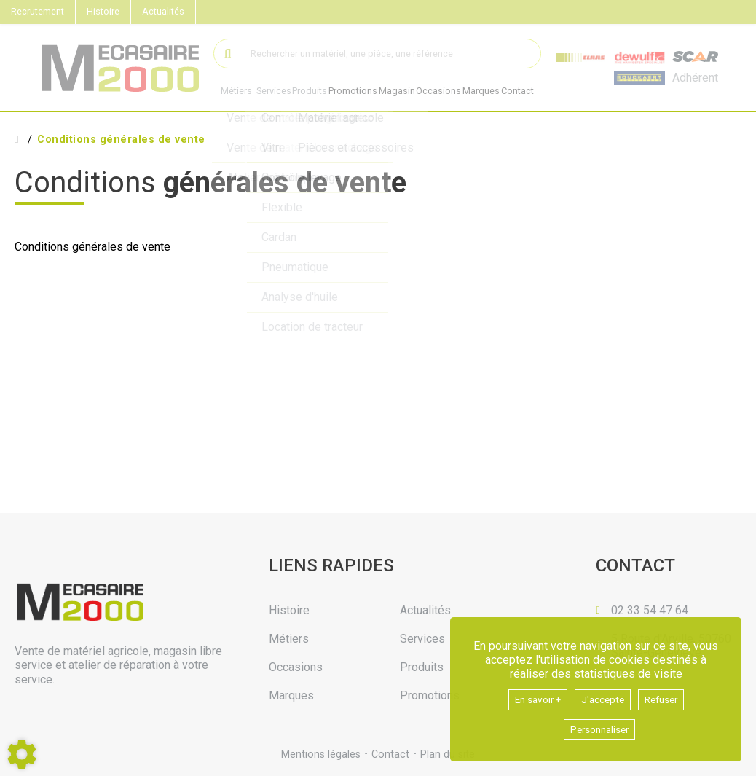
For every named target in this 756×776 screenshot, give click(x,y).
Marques (498, 92)
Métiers (236, 91)
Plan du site (449, 754)
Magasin (408, 92)
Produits (314, 91)
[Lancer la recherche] (228, 53)
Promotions (360, 92)
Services (275, 91)
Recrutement (37, 11)
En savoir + (531, 697)
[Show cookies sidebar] (21, 754)
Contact (539, 92)
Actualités (163, 11)
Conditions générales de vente (121, 140)
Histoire (103, 11)
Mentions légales (319, 754)
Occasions (453, 92)
